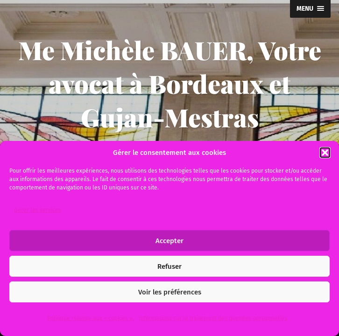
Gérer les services (37, 210)
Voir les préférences (169, 292)
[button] (325, 152)
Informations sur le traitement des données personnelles (213, 318)
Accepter (169, 241)
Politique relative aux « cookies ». (90, 318)
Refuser (169, 266)
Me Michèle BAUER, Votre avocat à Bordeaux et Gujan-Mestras (169, 83)
